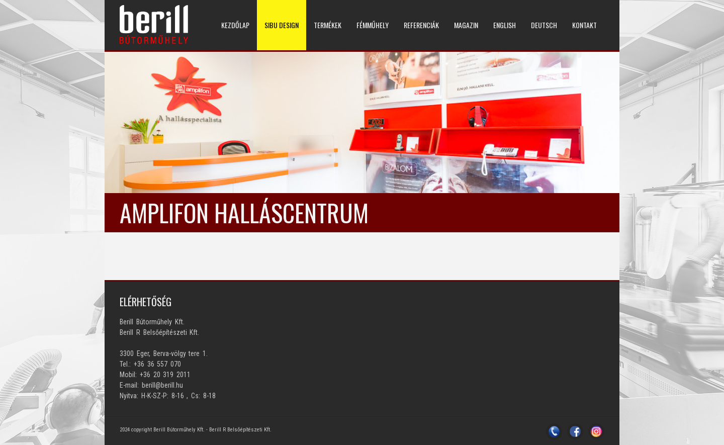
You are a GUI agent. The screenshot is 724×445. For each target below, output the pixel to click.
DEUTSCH (544, 25)
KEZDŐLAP (235, 25)
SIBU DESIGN (281, 25)
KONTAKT (584, 25)
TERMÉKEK (327, 25)
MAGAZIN (466, 25)
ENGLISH (504, 25)
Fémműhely (372, 25)
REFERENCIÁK (421, 25)
